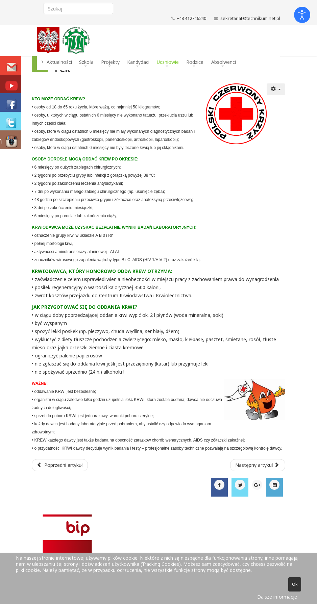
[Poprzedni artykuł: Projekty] (60, 465)
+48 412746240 (191, 18)
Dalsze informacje (277, 597)
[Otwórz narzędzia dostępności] (302, 15)
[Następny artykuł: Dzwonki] (258, 465)
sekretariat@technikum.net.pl (250, 18)
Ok (294, 584)
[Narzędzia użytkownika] (276, 89)
